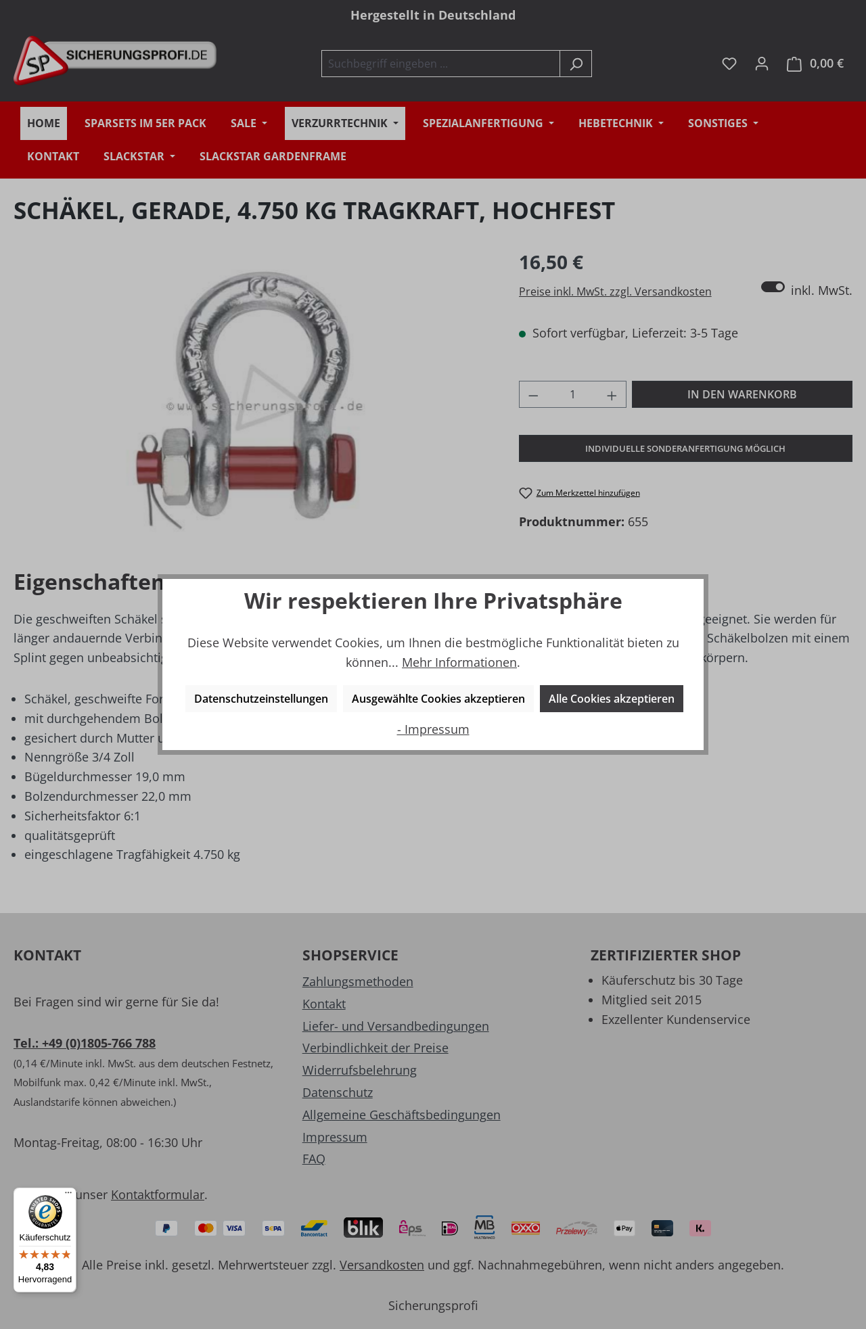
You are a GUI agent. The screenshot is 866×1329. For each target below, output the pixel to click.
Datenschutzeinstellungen (261, 698)
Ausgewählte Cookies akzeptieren (438, 698)
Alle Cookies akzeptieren (612, 698)
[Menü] (68, 1196)
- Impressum (433, 729)
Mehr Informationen (459, 662)
